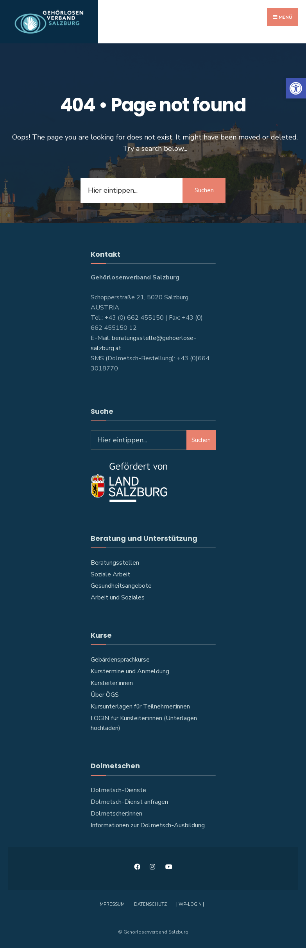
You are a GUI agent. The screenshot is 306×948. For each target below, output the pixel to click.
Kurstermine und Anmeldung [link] (130, 671)
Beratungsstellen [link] (115, 562)
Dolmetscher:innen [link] (116, 813)
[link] (296, 88)
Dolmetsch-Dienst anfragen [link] (129, 802)
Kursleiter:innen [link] (112, 683)
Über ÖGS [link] (105, 694)
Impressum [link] (111, 904)
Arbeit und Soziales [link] (118, 597)
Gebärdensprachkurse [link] (120, 659)
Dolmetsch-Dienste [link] (118, 790)
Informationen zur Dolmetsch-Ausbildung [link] (148, 825)
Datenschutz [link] (150, 904)
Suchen (204, 190)
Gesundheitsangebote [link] (121, 585)
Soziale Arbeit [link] (110, 574)
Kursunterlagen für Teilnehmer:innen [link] (140, 706)
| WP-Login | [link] (190, 904)
